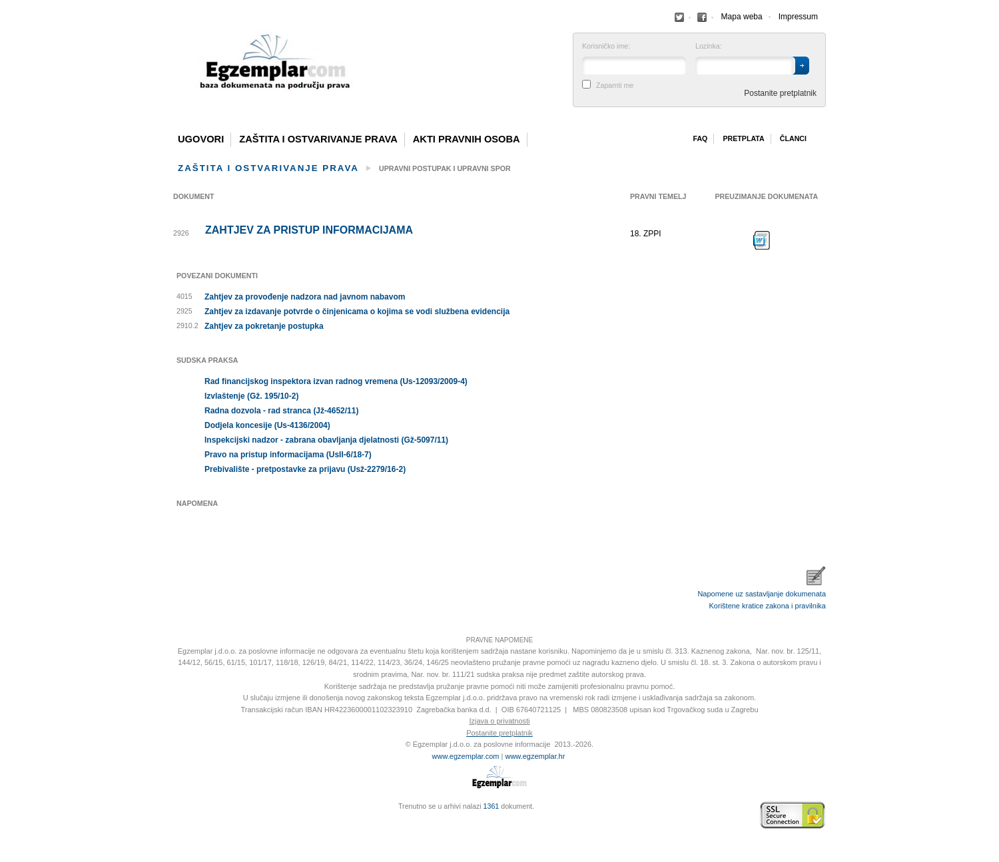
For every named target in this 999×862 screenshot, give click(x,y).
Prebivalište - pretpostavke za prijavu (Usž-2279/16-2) (305, 469)
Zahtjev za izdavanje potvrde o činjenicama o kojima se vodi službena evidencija (356, 311)
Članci (793, 138)
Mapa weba (742, 16)
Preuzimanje (762, 240)
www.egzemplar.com (466, 756)
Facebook (679, 17)
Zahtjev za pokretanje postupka (264, 326)
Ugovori (201, 139)
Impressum (798, 16)
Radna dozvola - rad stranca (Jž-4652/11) (281, 410)
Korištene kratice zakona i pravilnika (767, 606)
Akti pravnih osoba (466, 139)
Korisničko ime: (606, 46)
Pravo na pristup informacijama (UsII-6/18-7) (288, 454)
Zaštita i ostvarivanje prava (318, 139)
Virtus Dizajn (176, 822)
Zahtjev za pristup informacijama (309, 230)
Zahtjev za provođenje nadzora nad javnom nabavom (304, 297)
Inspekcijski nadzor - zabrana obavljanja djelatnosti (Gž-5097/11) (326, 440)
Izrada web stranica (176, 815)
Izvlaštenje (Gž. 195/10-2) (251, 396)
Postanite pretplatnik (780, 93)
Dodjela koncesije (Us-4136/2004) (267, 425)
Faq (700, 138)
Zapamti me (614, 85)
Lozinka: (708, 46)
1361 (492, 806)
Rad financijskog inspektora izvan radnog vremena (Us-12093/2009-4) (336, 381)
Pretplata (743, 138)
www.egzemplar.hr (535, 756)
